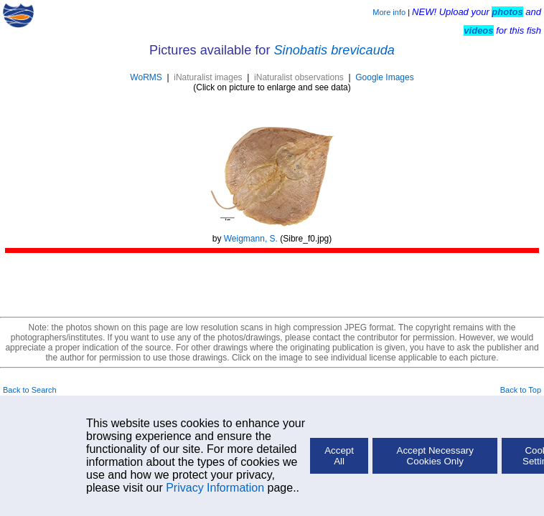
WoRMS (145, 77)
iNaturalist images (208, 77)
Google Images (384, 77)
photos (507, 11)
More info (388, 12)
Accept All (339, 456)
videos (478, 30)
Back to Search (30, 390)
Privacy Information (215, 488)
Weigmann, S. (251, 239)
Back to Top (520, 390)
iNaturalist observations (299, 77)
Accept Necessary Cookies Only (435, 456)
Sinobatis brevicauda (334, 50)
